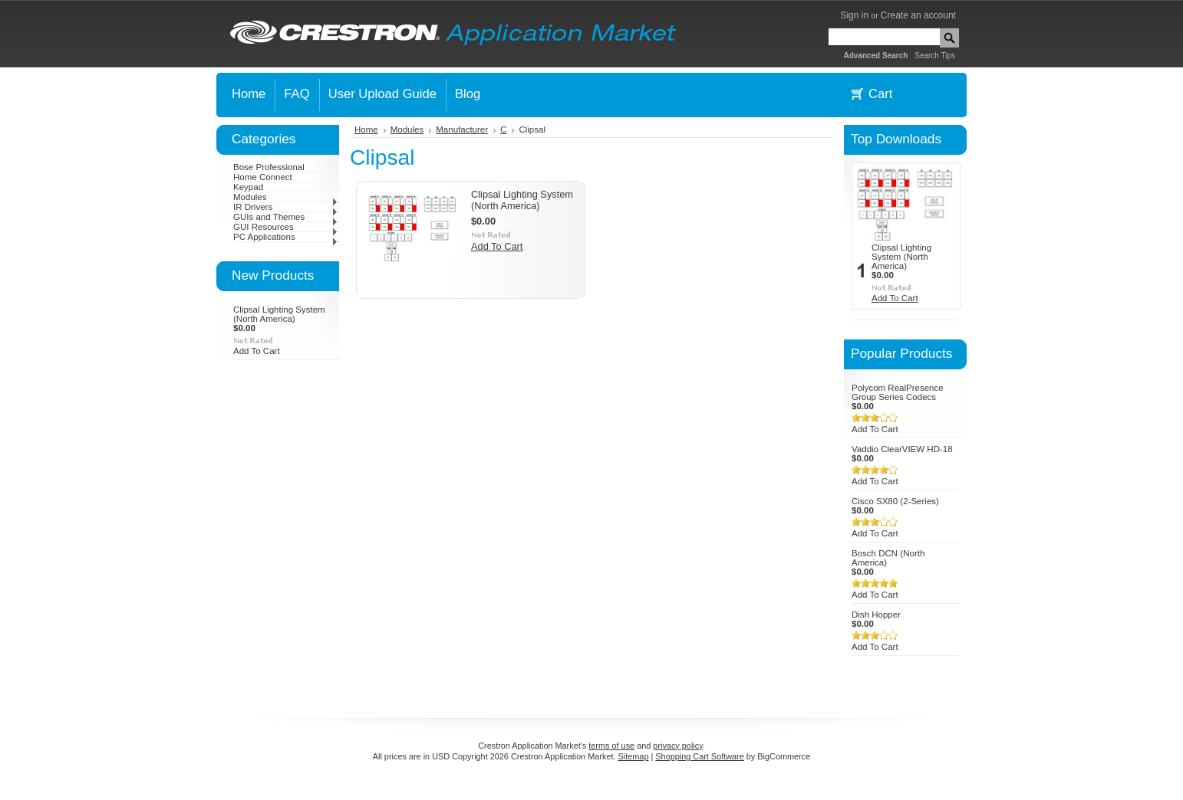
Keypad (248, 187)
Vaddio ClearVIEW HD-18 (902, 449)
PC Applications (285, 236)
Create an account (918, 15)
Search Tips (934, 55)
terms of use (611, 745)
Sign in (854, 15)
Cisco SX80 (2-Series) (895, 501)
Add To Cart (256, 351)
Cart (880, 94)
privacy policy (677, 745)
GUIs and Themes (285, 216)
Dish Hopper (876, 614)
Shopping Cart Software (699, 756)
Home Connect (262, 177)
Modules (285, 197)
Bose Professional (269, 167)
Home (366, 129)
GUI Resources (285, 226)
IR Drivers (285, 206)
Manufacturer (462, 129)
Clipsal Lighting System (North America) (279, 314)
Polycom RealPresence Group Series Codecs (898, 392)
